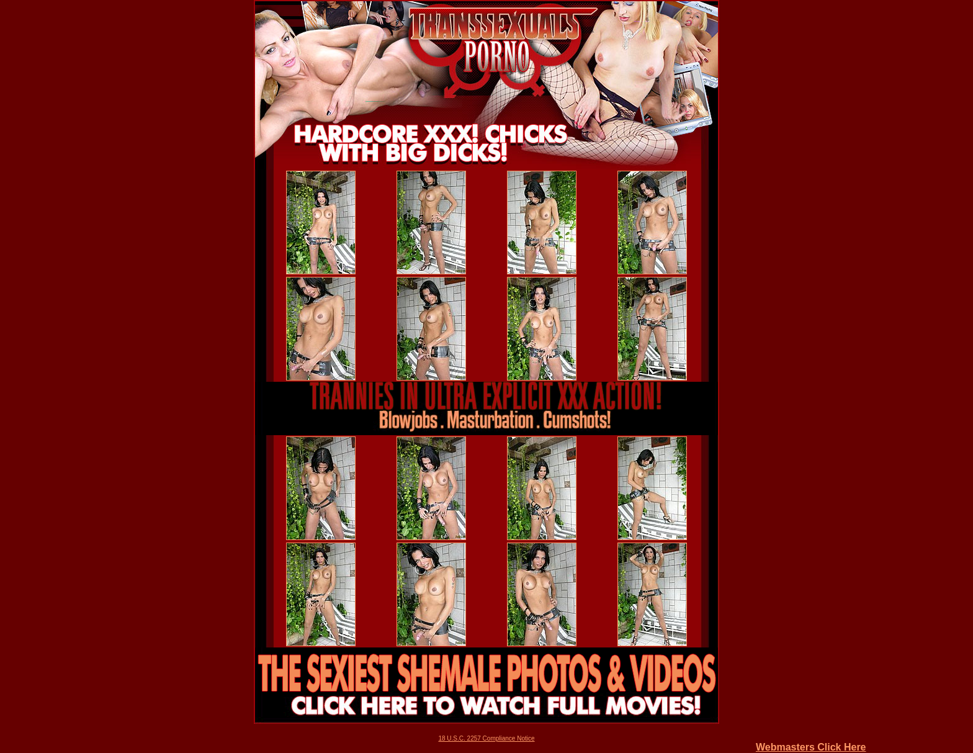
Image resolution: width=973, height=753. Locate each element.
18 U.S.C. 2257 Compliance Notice (486, 738)
